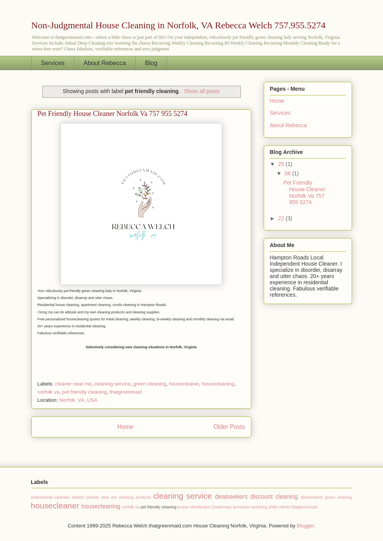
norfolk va (48, 392)
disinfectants (312, 497)
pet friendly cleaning (84, 392)
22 (281, 218)
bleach (78, 497)
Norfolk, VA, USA (78, 400)
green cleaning (149, 384)
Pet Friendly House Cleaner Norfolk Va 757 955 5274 (113, 114)
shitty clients (279, 507)
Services (53, 63)
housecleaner (184, 384)
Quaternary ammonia (230, 507)
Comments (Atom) (156, 446)
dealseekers (231, 496)
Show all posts (202, 91)
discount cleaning (274, 496)
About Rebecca (105, 63)
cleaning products (135, 497)
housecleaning (218, 384)
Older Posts (229, 426)
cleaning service (112, 384)
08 (288, 173)
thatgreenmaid (126, 392)
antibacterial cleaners (50, 497)
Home (125, 426)
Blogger (305, 526)
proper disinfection (193, 507)
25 (281, 164)
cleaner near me (73, 384)
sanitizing (259, 507)
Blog (151, 63)
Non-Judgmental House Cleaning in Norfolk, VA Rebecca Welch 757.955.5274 (178, 25)
